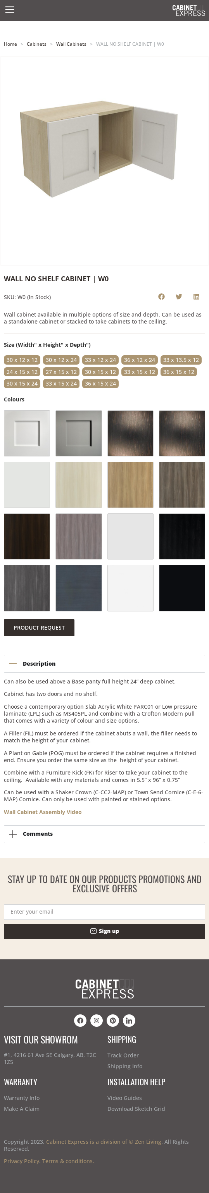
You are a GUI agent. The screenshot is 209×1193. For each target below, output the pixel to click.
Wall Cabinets (71, 44)
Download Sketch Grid (136, 1108)
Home (10, 44)
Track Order (123, 1055)
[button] (161, 296)
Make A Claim (22, 1108)
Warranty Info (22, 1098)
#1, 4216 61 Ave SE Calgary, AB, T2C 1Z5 (50, 1058)
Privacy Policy (21, 1161)
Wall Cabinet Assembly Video (43, 812)
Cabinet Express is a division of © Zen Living (103, 1141)
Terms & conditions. (68, 1161)
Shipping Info (124, 1066)
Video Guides (124, 1098)
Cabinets (37, 44)
